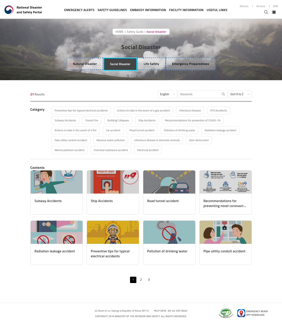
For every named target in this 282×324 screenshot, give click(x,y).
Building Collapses (122, 120)
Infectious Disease (197, 110)
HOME (120, 32)
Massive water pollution (114, 140)
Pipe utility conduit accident (72, 140)
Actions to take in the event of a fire (77, 130)
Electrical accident (153, 150)
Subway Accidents (66, 120)
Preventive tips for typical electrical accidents (83, 110)
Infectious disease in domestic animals (163, 140)
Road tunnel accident (148, 130)
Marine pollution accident (71, 150)
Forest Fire (94, 120)
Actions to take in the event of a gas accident (148, 110)
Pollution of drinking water (187, 130)
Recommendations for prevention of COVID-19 (201, 120)
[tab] (84, 64)
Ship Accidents (153, 120)
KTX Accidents (228, 110)
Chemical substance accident (114, 150)
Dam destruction (207, 140)
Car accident (116, 130)
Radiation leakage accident (230, 130)
